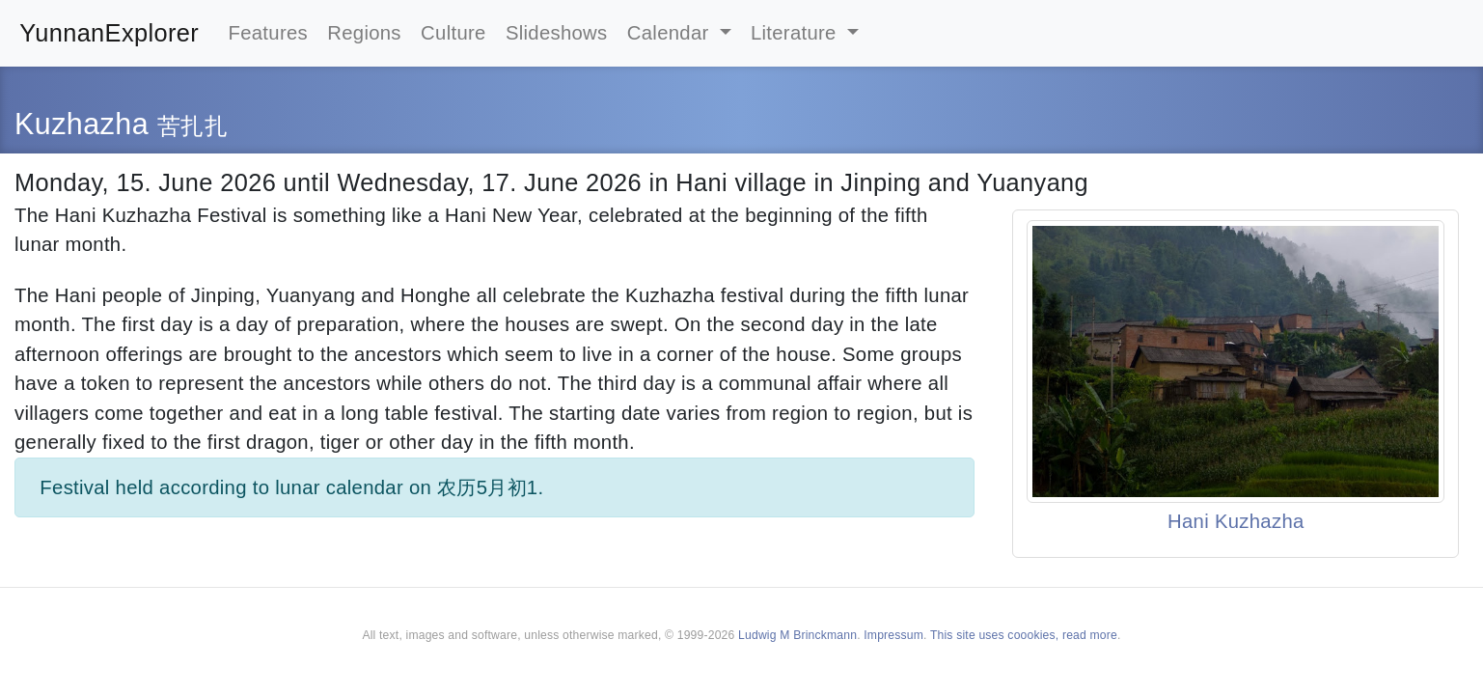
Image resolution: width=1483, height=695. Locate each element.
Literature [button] (796, 32)
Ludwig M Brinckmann (797, 635)
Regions (364, 32)
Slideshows (557, 32)
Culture (453, 32)
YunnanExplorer (109, 32)
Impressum (893, 635)
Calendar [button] (671, 32)
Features (268, 32)
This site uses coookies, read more (1023, 635)
